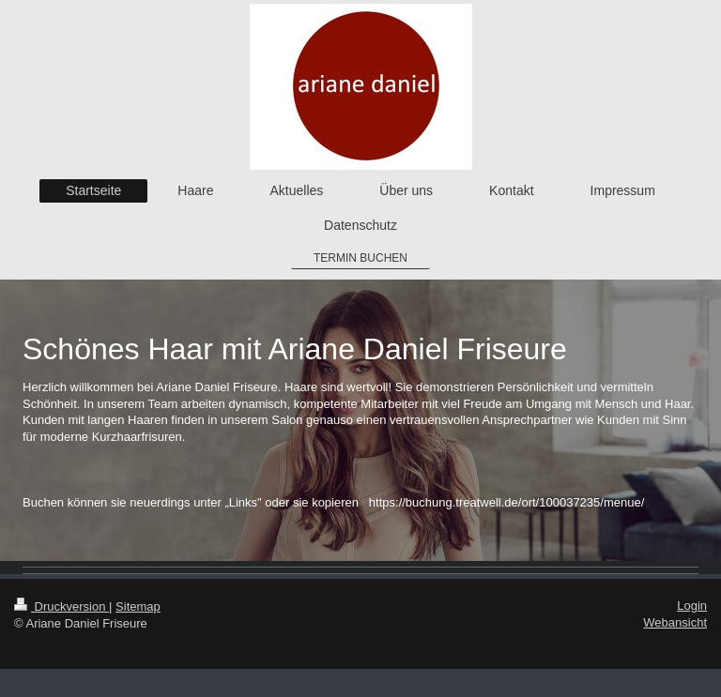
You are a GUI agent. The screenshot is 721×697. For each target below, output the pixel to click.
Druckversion (61, 606)
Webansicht (675, 622)
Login (692, 606)
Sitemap (138, 606)
